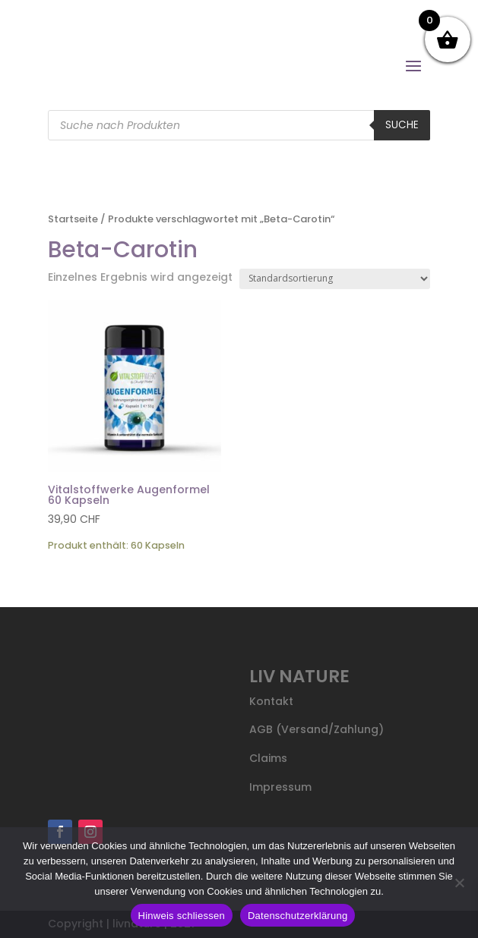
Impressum (280, 787)
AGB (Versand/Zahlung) (316, 729)
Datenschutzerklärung (297, 915)
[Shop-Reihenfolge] (334, 279)
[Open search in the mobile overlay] (239, 125)
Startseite (73, 219)
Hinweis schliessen (181, 915)
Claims (268, 758)
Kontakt (271, 701)
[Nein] (459, 882)
